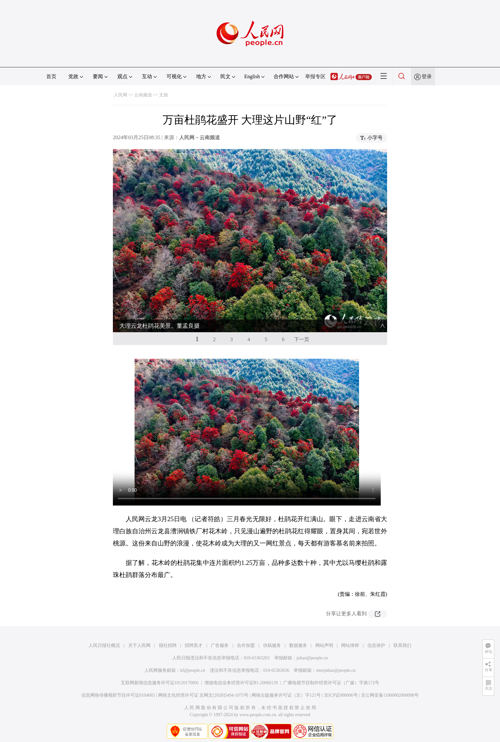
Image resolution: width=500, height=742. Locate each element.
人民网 (120, 95)
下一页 (301, 337)
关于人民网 (139, 643)
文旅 (163, 95)
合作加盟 (246, 643)
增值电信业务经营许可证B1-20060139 (241, 680)
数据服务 (298, 643)
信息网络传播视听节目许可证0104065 (118, 693)
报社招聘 (168, 643)
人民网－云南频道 (199, 137)
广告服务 (220, 643)
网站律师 (350, 643)
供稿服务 (272, 643)
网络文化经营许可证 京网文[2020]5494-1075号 (203, 693)
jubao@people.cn (312, 655)
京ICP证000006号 (341, 693)
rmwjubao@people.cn (336, 668)
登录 (427, 76)
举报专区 (315, 76)
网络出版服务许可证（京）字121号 (286, 693)
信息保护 (376, 643)
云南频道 (143, 95)
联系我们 (402, 643)
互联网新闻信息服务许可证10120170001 (160, 680)
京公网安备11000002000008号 (390, 693)
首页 (51, 76)
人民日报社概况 (104, 643)
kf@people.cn (192, 668)
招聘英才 (193, 643)
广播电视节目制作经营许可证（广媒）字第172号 (331, 680)
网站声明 (324, 643)
